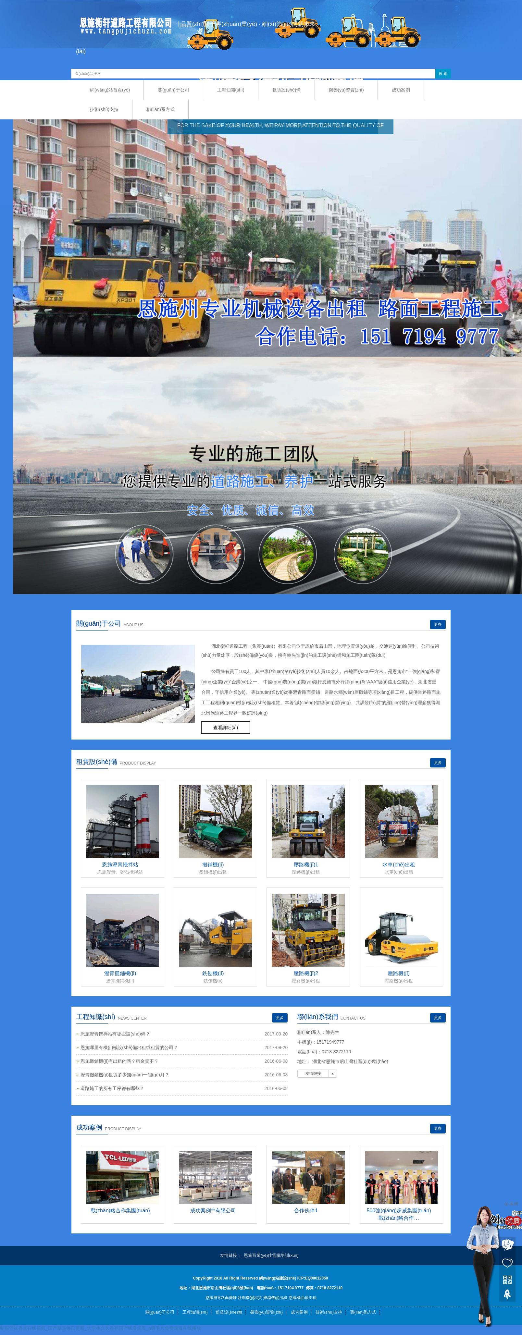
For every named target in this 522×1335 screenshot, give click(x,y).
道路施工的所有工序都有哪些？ (112, 1088)
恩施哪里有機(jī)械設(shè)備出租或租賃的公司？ (129, 1047)
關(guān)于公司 (173, 89)
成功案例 (401, 89)
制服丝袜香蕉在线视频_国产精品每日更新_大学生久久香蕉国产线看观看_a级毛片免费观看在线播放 (100, 1328)
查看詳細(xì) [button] (225, 727)
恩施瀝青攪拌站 (120, 864)
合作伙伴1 (306, 1210)
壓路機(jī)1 (306, 864)
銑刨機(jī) (213, 973)
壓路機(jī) (399, 973)
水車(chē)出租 (398, 864)
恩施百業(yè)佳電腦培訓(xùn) (271, 1255)
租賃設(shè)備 (286, 89)
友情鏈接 (313, 1073)
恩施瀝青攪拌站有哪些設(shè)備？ (115, 1033)
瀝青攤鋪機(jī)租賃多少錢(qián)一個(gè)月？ (125, 1074)
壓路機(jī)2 (306, 973)
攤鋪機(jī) (213, 864)
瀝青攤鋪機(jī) (120, 973)
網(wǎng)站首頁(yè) (110, 89)
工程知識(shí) (230, 89)
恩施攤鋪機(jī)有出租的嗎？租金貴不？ (119, 1061)
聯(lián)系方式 (160, 109)
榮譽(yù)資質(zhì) (346, 89)
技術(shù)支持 (104, 109)
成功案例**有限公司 (213, 1210)
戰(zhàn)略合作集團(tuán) (120, 1210)
